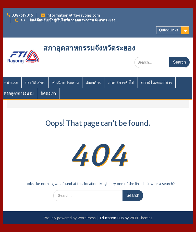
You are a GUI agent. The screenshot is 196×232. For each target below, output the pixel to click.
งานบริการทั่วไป (121, 82)
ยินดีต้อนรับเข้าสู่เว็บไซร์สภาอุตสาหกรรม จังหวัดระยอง (72, 20)
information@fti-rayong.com (73, 15)
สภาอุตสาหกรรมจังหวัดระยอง (89, 48)
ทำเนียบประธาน (65, 82)
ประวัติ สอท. (35, 82)
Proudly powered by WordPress (70, 217)
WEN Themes (141, 217)
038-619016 (22, 15)
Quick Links (168, 30)
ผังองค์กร (93, 82)
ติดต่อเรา (48, 93)
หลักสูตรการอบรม (19, 93)
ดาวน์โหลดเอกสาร (156, 82)
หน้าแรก (11, 82)
